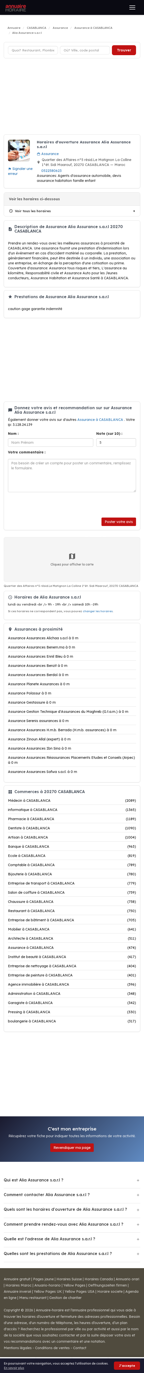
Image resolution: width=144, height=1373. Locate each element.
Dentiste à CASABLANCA (72, 828)
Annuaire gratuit (17, 1279)
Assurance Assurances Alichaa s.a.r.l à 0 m (43, 638)
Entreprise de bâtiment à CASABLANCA (72, 920)
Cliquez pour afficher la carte (72, 559)
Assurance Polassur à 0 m (29, 693)
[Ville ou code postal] (85, 50)
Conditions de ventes (52, 1348)
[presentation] (46, 505)
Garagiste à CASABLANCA (72, 1002)
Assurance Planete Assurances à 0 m (39, 684)
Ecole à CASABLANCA (72, 855)
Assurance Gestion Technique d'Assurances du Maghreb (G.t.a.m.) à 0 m (68, 711)
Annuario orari (127, 1279)
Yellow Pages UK (48, 1291)
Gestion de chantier (65, 1297)
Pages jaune (43, 1279)
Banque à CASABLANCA (72, 846)
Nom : (13, 433)
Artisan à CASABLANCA (72, 837)
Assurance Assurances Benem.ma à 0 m (41, 647)
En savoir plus (14, 1368)
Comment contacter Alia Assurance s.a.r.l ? (47, 1194)
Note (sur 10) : (109, 433)
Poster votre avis (119, 522)
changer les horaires (98, 611)
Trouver (124, 50)
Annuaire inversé (17, 1291)
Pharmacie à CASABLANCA (72, 818)
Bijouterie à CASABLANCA (72, 874)
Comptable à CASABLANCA (72, 864)
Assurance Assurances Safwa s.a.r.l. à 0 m (42, 771)
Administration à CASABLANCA (72, 993)
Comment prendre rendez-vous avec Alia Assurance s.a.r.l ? (63, 1224)
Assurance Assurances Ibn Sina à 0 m (39, 748)
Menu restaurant (33, 1297)
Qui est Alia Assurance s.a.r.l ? (33, 1179)
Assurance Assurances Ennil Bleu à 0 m (40, 656)
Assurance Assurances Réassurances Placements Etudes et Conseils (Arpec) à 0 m (71, 760)
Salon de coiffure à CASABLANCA (72, 892)
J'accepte (127, 1366)
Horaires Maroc (18, 1285)
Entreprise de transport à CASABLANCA (72, 883)
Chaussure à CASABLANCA (72, 901)
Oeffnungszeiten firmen (107, 1285)
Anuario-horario (47, 1285)
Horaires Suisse (69, 1279)
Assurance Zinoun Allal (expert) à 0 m (39, 739)
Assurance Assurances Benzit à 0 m (37, 665)
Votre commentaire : (27, 452)
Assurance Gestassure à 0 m (32, 702)
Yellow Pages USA (80, 1291)
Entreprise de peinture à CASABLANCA (72, 975)
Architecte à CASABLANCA (72, 938)
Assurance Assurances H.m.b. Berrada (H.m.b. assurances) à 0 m (62, 730)
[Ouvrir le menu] (132, 7)
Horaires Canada (99, 1279)
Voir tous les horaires (30, 211)
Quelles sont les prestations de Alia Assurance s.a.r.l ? (58, 1253)
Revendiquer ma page (72, 1147)
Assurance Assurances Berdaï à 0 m (38, 675)
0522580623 (51, 170)
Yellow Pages (74, 1285)
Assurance (48, 154)
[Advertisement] (72, 97)
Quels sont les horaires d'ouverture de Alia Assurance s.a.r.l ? (65, 1209)
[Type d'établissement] (33, 50)
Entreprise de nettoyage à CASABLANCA (72, 966)
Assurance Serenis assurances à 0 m (38, 721)
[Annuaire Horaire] (15, 7)
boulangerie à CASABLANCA (72, 1021)
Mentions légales (18, 1348)
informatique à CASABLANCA (72, 809)
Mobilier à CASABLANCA (72, 929)
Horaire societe (110, 1291)
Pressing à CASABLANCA (72, 1012)
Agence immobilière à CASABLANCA (72, 984)
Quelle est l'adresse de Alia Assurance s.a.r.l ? (49, 1238)
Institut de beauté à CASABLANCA (72, 956)
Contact (79, 1348)
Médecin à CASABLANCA (72, 800)
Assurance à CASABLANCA (100, 419)
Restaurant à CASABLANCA (72, 910)
